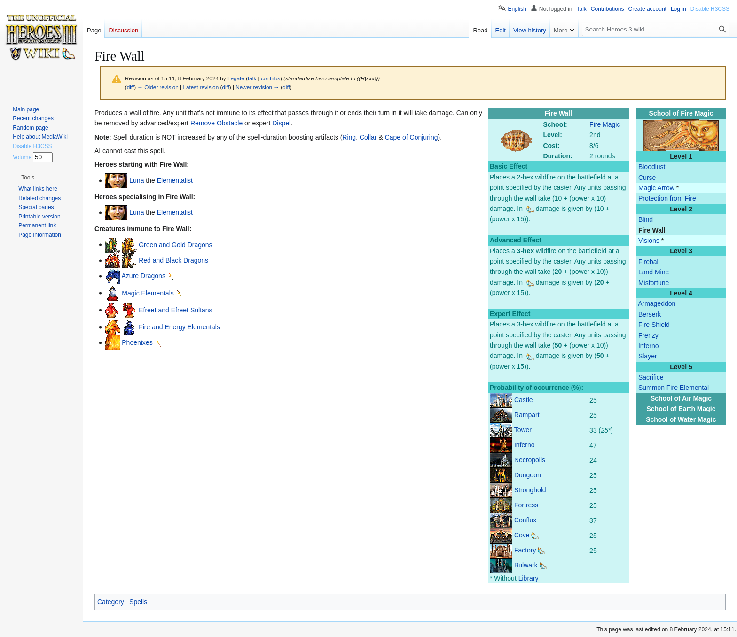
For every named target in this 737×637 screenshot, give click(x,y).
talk (252, 78)
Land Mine (653, 272)
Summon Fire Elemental (673, 387)
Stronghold (530, 490)
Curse (647, 177)
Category (110, 602)
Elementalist (175, 180)
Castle (523, 400)
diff (130, 87)
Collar (368, 137)
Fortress (526, 505)
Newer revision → (257, 87)
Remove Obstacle (216, 123)
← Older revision (158, 87)
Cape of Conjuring (411, 137)
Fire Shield (654, 324)
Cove (522, 535)
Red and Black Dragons (173, 260)
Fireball (649, 261)
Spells (138, 602)
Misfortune (653, 283)
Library (528, 578)
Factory (525, 550)
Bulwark (526, 565)
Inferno (648, 346)
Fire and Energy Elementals (179, 327)
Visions (648, 240)
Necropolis (529, 460)
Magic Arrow (656, 188)
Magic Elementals (148, 292)
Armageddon (656, 303)
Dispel (281, 123)
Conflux (525, 520)
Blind (645, 219)
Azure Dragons (143, 276)
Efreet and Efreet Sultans (175, 309)
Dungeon (527, 475)
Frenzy (648, 335)
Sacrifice (651, 377)
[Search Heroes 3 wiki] (655, 29)
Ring (349, 137)
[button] (27, 177)
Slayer (647, 356)
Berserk (649, 314)
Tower (523, 430)
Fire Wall (652, 230)
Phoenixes (137, 342)
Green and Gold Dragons (175, 244)
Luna (136, 180)
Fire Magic (604, 124)
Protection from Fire (667, 198)
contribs (270, 78)
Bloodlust (652, 167)
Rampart (527, 415)
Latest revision (201, 87)
